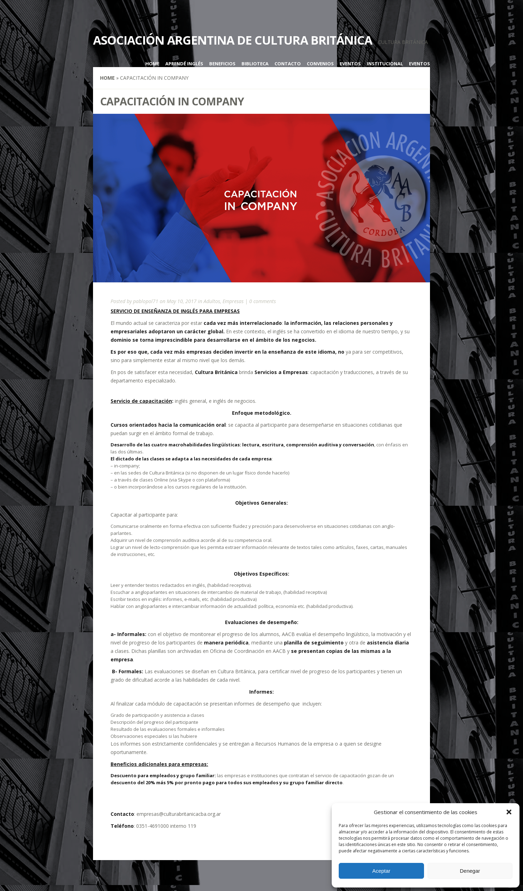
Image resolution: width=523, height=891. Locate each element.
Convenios (320, 63)
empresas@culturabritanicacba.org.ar (179, 814)
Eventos (350, 63)
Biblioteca (255, 63)
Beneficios (222, 63)
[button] (508, 811)
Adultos (212, 301)
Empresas (233, 301)
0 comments (262, 301)
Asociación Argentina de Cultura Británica (232, 40)
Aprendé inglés (184, 63)
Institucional (385, 63)
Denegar (470, 871)
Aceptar (381, 871)
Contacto (287, 63)
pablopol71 (145, 301)
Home (152, 63)
